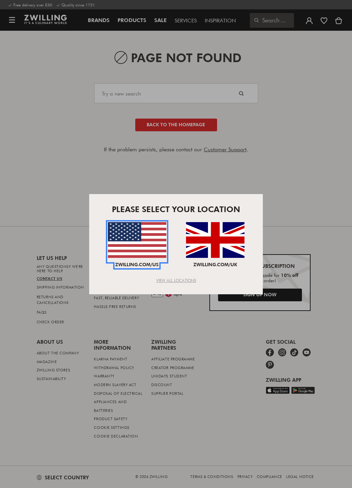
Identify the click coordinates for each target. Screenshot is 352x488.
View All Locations (176, 280)
